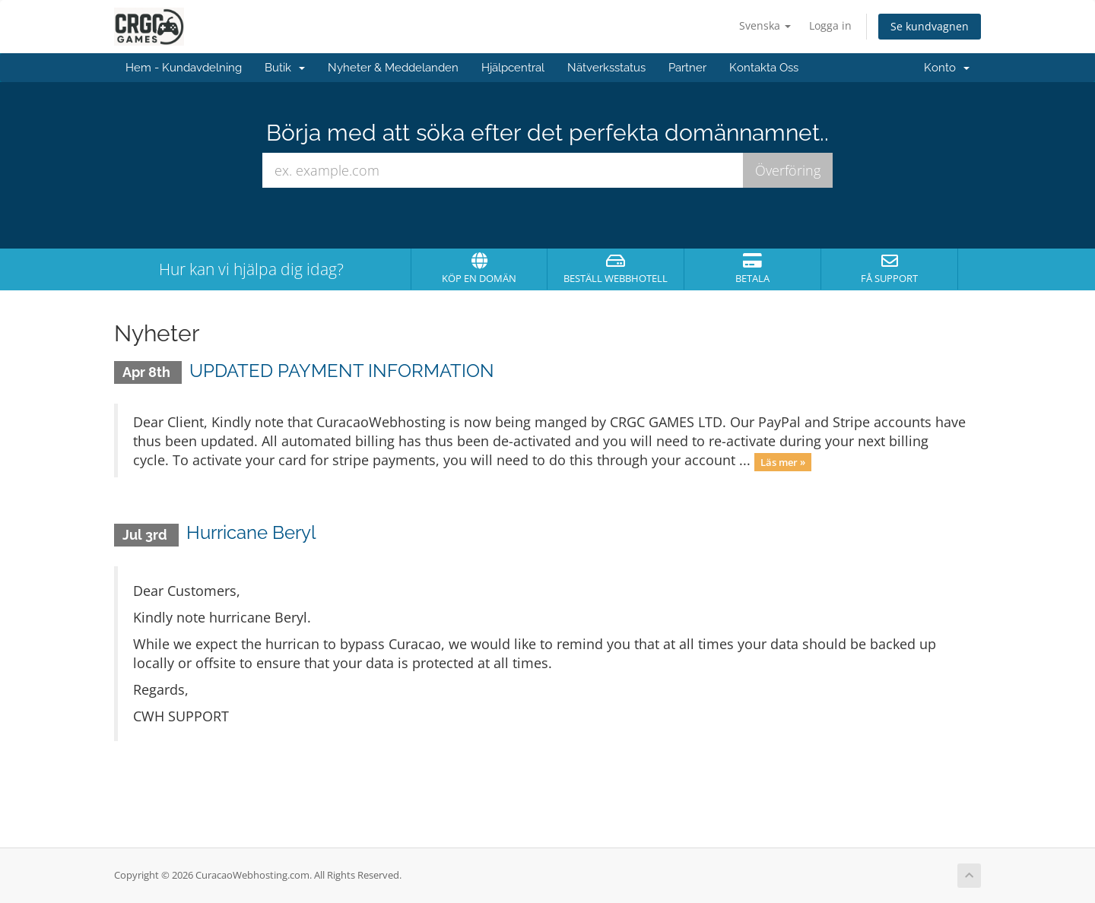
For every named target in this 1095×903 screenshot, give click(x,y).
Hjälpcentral (512, 67)
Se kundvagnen (929, 26)
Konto (947, 67)
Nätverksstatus (606, 67)
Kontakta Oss (763, 67)
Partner (687, 67)
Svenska (765, 25)
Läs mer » (782, 461)
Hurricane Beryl (251, 532)
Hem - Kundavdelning (183, 67)
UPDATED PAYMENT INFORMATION (341, 371)
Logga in (830, 25)
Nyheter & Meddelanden (393, 67)
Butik (285, 67)
